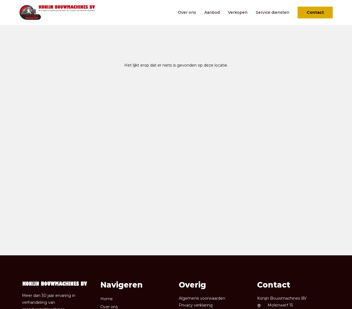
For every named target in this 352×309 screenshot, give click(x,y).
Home (106, 298)
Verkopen (238, 12)
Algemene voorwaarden (202, 298)
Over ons (187, 12)
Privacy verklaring (196, 305)
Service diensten (272, 12)
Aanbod (212, 12)
